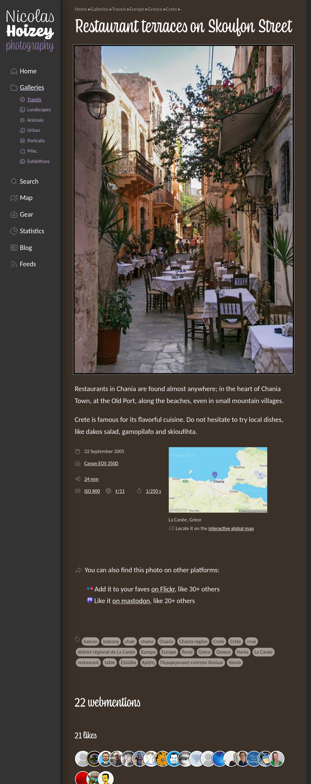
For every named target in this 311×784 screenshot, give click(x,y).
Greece (155, 9)
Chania (166, 641)
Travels (119, 9)
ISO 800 (92, 491)
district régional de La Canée (106, 652)
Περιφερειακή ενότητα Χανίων (192, 662)
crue (251, 641)
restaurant (88, 662)
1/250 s (153, 491)
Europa (148, 652)
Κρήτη (148, 662)
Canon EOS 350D (101, 463)
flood (187, 652)
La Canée (263, 652)
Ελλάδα (128, 662)
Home (81, 9)
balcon (90, 641)
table (110, 662)
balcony (111, 641)
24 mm (91, 479)
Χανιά (235, 662)
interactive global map (231, 528)
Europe (137, 9)
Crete (171, 9)
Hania (242, 652)
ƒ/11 (120, 491)
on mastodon (131, 600)
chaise (147, 641)
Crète (235, 641)
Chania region (193, 641)
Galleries (99, 9)
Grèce (204, 652)
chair (130, 641)
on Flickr (163, 589)
